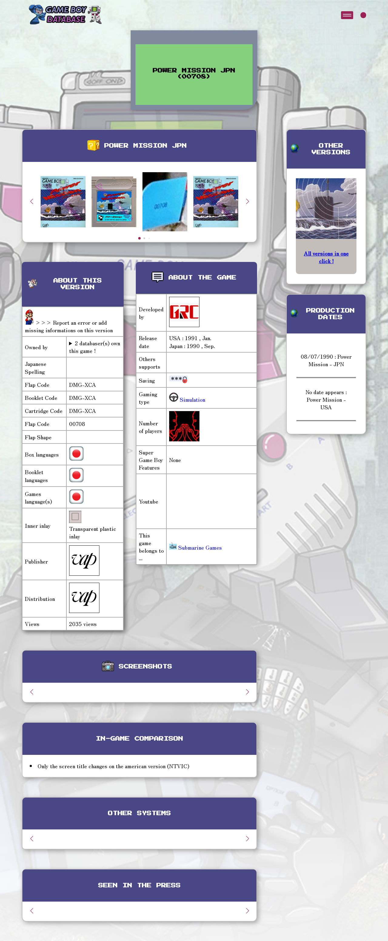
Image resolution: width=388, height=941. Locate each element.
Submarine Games (195, 547)
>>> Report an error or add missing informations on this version (69, 326)
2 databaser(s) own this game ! (94, 346)
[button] (247, 201)
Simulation (191, 399)
